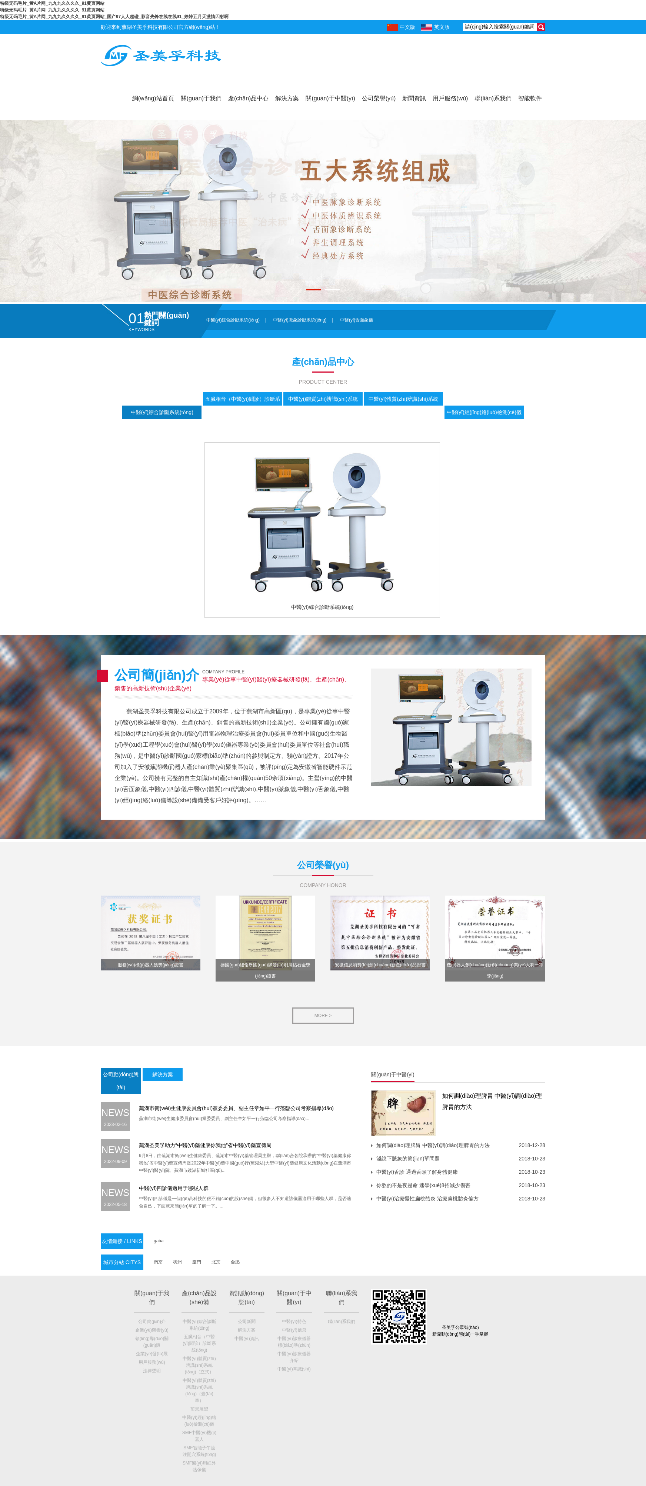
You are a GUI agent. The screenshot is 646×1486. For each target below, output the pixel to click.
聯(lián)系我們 (493, 98)
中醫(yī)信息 (294, 1330)
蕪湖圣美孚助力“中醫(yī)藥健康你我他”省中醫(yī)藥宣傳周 (205, 1145)
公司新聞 (247, 1321)
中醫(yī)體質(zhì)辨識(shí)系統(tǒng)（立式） (199, 1365)
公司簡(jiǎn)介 (152, 1321)
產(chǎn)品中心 (248, 98)
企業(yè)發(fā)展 (152, 1353)
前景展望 (199, 1409)
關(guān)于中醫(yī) (330, 98)
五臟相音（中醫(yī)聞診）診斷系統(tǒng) (199, 1343)
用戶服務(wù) (450, 98)
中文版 (401, 27)
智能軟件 (530, 98)
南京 (158, 1262)
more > (323, 1015)
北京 (216, 1262)
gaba (159, 1240)
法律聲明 (152, 1370)
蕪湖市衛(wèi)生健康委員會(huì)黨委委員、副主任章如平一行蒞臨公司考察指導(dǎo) (236, 1108)
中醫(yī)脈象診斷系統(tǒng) (299, 320)
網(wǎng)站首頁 (153, 98)
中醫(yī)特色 (294, 1321)
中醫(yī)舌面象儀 (356, 320)
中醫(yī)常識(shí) (293, 1369)
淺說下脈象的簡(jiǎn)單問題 (408, 1159)
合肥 (235, 1262)
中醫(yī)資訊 (246, 1338)
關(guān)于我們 (201, 98)
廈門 (196, 1262)
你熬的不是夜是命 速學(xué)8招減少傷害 (423, 1185)
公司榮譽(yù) (379, 98)
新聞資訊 (414, 98)
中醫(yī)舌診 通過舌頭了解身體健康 (417, 1172)
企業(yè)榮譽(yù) (151, 1330)
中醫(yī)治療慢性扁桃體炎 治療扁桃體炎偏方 (427, 1199)
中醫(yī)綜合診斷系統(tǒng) (233, 320)
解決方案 (287, 98)
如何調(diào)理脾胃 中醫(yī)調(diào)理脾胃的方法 (433, 1145)
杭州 (177, 1262)
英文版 (435, 27)
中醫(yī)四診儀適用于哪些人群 (174, 1188)
